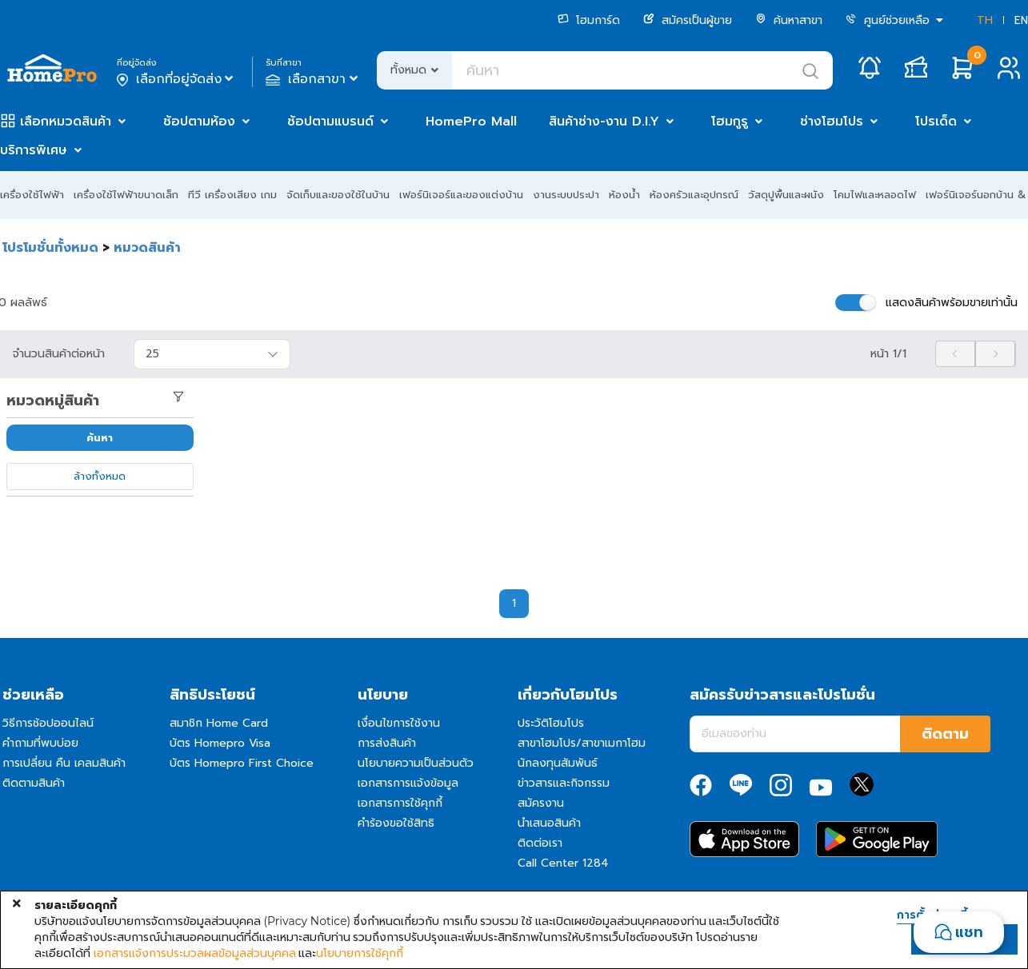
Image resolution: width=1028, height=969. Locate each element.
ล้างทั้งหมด (100, 476)
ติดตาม (945, 734)
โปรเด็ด (936, 121)
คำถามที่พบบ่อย (40, 743)
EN (1021, 20)
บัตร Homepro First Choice (242, 763)
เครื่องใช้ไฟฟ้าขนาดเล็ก (126, 194)
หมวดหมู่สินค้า (52, 400)
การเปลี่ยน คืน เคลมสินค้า (64, 763)
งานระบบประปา (566, 194)
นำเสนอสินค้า (549, 823)
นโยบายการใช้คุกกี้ (359, 953)
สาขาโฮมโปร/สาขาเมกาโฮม (582, 743)
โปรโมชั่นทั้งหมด (50, 247)
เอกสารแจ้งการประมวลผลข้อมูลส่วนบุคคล (195, 953)
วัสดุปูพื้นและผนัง (786, 194)
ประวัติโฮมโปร (551, 723)
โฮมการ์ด (589, 20)
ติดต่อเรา (540, 843)
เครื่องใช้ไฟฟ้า (32, 194)
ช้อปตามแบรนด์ (330, 121)
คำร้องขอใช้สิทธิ (396, 823)
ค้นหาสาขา (788, 20)
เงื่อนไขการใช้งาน (399, 723)
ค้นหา (99, 437)
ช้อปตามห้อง (199, 121)
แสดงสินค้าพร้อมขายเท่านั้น (952, 302)
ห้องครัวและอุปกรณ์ (694, 194)
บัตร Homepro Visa (220, 743)
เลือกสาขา (313, 79)
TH (985, 20)
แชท (969, 932)
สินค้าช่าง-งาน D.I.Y (604, 121)
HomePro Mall (471, 121)
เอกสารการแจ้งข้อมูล (408, 783)
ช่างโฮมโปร (831, 121)
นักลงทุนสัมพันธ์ (558, 763)
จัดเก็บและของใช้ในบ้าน (338, 194)
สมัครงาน (541, 803)
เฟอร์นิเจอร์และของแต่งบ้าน (461, 194)
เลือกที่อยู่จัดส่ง (176, 79)
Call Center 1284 (563, 863)
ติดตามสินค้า (33, 783)
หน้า (888, 354)
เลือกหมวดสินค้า (65, 121)
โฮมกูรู (729, 121)
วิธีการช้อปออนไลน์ (48, 723)
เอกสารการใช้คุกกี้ (400, 803)
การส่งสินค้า (387, 743)
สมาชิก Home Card (219, 723)
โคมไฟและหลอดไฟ (875, 194)
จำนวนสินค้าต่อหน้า (59, 354)
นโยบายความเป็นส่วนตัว (416, 763)
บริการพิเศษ (33, 150)
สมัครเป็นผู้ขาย (687, 20)
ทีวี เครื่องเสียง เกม (232, 194)
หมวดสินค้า (147, 247)
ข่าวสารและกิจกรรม (564, 783)
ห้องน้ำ (624, 194)
